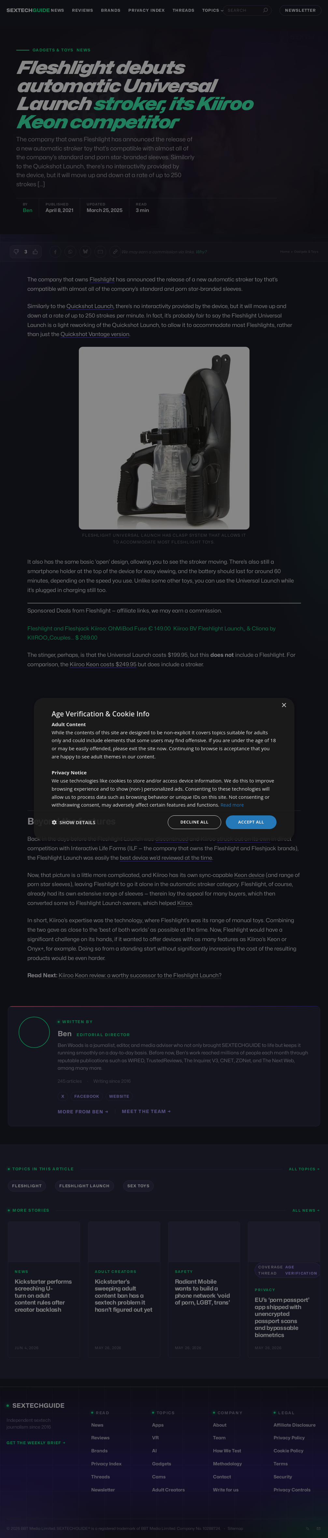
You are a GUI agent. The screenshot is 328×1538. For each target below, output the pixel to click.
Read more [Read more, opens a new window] (233, 804)
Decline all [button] (192, 822)
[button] (73, 822)
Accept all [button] (250, 822)
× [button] (283, 704)
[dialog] (164, 769)
